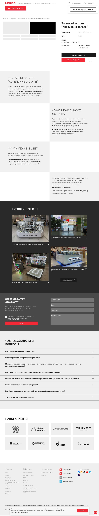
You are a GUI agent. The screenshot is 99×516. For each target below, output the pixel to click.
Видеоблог (26, 483)
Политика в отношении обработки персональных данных (29, 492)
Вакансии (43, 475)
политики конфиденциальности (20, 512)
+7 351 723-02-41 (88, 3)
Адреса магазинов (28, 473)
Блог (24, 478)
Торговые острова (23, 19)
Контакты (47, 3)
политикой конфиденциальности (17, 319)
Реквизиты (8, 491)
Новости (25, 480)
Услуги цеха (8, 478)
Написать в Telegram (68, 482)
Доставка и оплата (28, 3)
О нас (6, 473)
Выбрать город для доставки (83, 9)
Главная (5, 19)
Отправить (21, 323)
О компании (20, 3)
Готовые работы (9, 486)
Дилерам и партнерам (46, 473)
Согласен (82, 510)
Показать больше (68, 280)
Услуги (52, 3)
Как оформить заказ (28, 475)
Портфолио (37, 3)
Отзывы (7, 494)
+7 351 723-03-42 (67, 474)
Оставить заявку (76, 3)
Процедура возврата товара (30, 488)
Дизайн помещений (10, 480)
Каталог (7, 475)
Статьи (42, 3)
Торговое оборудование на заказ (11, 483)
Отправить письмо (67, 478)
